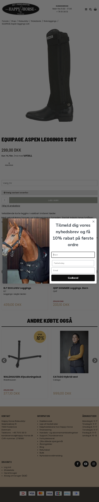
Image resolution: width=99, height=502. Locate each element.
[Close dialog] (93, 221)
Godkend (73, 277)
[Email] (73, 270)
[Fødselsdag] (73, 263)
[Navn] (73, 255)
